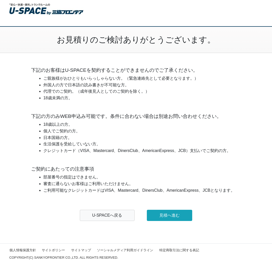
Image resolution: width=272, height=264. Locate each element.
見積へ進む (169, 215)
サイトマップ (81, 250)
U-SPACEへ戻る (107, 215)
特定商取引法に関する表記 (179, 250)
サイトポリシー (53, 250)
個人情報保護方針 (22, 250)
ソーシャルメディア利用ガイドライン (125, 250)
